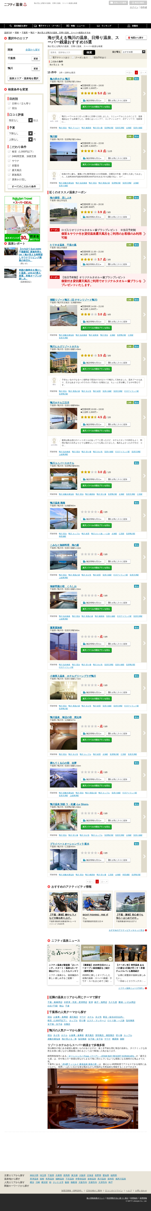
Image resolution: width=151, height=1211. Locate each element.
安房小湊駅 (137, 128)
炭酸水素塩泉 (54, 1039)
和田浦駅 (62, 536)
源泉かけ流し (19, 179)
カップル (73, 1020)
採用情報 (143, 1198)
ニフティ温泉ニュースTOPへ (131, 988)
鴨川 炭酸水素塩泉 (66, 183)
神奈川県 (34, 1175)
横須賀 (44, 1182)
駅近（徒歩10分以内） (114, 1017)
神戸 (110, 1182)
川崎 (38, 1182)
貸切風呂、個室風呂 (104, 1035)
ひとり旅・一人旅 (116, 1020)
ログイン (134, 7)
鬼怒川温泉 (120, 1179)
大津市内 (102, 1182)
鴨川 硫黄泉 (93, 335)
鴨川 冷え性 (86, 391)
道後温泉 (92, 1179)
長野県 (98, 1175)
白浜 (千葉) (53, 1006)
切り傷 (82, 1020)
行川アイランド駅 (131, 391)
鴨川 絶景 (97, 391)
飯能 (67, 1182)
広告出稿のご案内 (94, 1191)
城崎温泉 (60, 1179)
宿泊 (50, 1017)
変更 (36, 58)
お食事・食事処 (60, 1017)
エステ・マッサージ (96, 1020)
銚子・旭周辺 (100, 1002)
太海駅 (129, 128)
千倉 (67, 1006)
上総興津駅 (63, 454)
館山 (61, 1006)
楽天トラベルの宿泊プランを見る (96, 107)
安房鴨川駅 (108, 128)
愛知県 (106, 1175)
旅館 (122, 1039)
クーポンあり (81, 57)
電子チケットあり (61, 57)
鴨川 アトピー (74, 128)
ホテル (90, 1017)
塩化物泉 (130, 1020)
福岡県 (114, 1175)
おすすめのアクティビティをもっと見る (126, 930)
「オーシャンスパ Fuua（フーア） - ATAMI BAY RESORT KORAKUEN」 (101, 1056)
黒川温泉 (102, 1179)
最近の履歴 (138, 3)
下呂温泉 (70, 1179)
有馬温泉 (50, 1179)
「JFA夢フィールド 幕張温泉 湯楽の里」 (79, 1064)
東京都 (74, 1175)
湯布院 (111, 1179)
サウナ (83, 1017)
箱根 (42, 1179)
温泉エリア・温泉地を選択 (23, 78)
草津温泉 (34, 1179)
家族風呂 (17, 174)
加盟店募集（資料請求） (72, 1191)
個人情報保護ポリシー (96, 1198)
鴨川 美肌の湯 (104, 183)
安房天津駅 (119, 128)
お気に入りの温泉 (118, 3)
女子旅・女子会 (55, 1024)
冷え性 (98, 1017)
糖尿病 (115, 1039)
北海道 (90, 1175)
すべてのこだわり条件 (24, 186)
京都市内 (92, 1182)
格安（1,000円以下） (58, 1020)
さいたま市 (58, 1182)
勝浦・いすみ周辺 (127, 1002)
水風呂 (67, 1024)
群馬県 (66, 1175)
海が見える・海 (69, 1039)
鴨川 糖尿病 (86, 128)
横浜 (32, 1182)
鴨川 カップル (74, 534)
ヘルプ (129, 1191)
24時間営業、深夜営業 (24, 156)
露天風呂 (74, 1017)
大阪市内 (83, 1182)
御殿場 (74, 1182)
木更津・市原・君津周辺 (75, 1002)
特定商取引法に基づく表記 (117, 1198)
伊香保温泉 (81, 1179)
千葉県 (51, 1175)
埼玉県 (43, 1175)
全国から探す (33, 49)
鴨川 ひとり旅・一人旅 (100, 534)
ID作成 (144, 7)
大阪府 (82, 1175)
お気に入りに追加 (119, 100)
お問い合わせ (141, 1191)
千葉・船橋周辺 (55, 1002)
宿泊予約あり (100, 57)
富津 (91, 1002)
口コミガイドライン (114, 1191)
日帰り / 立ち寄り (21, 103)
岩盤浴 (15, 165)
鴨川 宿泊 (63, 128)
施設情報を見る (93, 100)
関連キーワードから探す (16, 1186)
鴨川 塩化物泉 (81, 183)
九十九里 (113, 1002)
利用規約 (134, 1198)
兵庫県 (59, 1175)
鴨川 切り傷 (98, 128)
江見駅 (130, 335)
